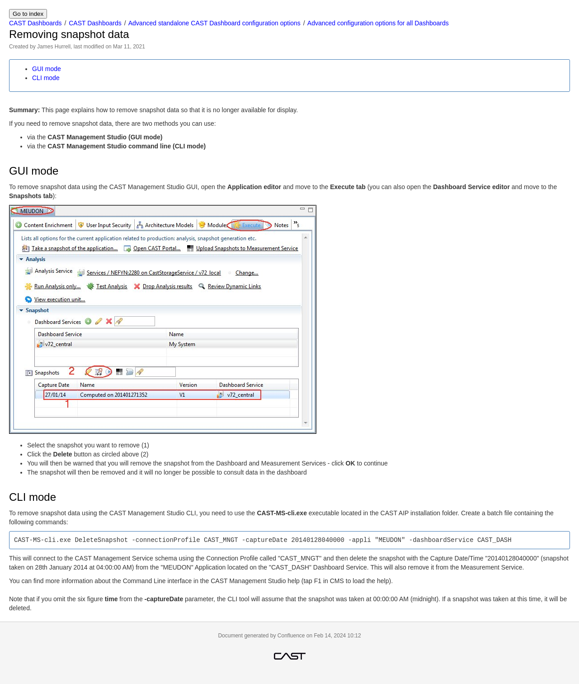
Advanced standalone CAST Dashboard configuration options (214, 23)
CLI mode (46, 77)
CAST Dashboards (35, 23)
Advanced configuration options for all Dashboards (378, 23)
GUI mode (46, 68)
